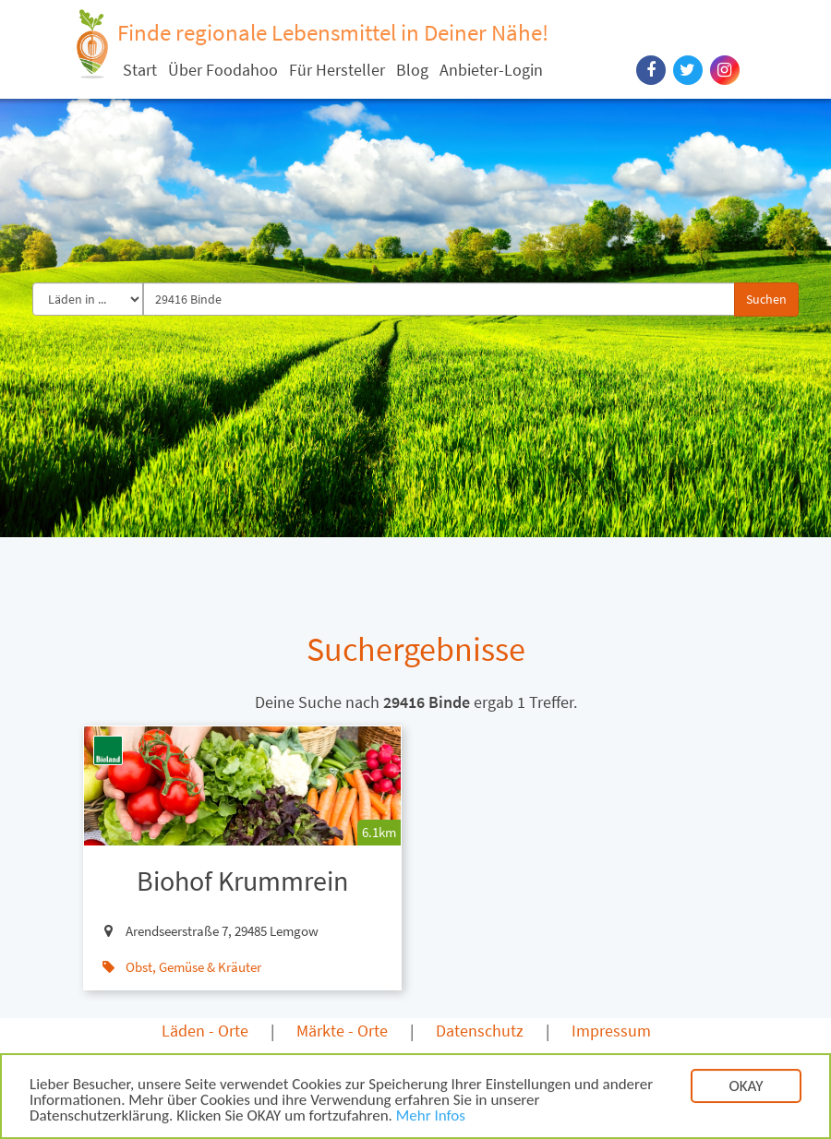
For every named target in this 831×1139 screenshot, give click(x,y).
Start (140, 69)
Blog (412, 69)
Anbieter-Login (491, 69)
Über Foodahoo (223, 69)
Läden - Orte (205, 1030)
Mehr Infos (430, 1117)
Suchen (766, 299)
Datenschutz (480, 1030)
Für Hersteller (337, 69)
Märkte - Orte (342, 1030)
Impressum (611, 1030)
